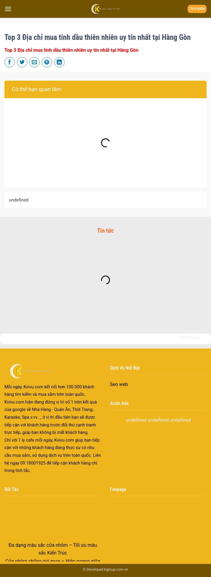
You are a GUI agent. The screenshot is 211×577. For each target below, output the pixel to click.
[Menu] (8, 8)
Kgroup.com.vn (116, 569)
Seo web (119, 384)
